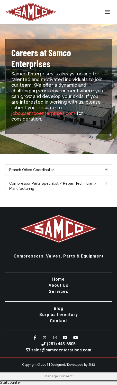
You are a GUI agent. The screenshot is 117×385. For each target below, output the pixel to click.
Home (58, 279)
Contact (58, 320)
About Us (58, 285)
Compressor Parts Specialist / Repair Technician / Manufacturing (53, 186)
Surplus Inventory (58, 314)
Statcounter (10, 382)
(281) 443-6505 (58, 343)
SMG (91, 365)
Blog (59, 308)
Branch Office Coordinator (31, 170)
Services (58, 291)
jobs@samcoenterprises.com (43, 113)
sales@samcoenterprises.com (58, 350)
